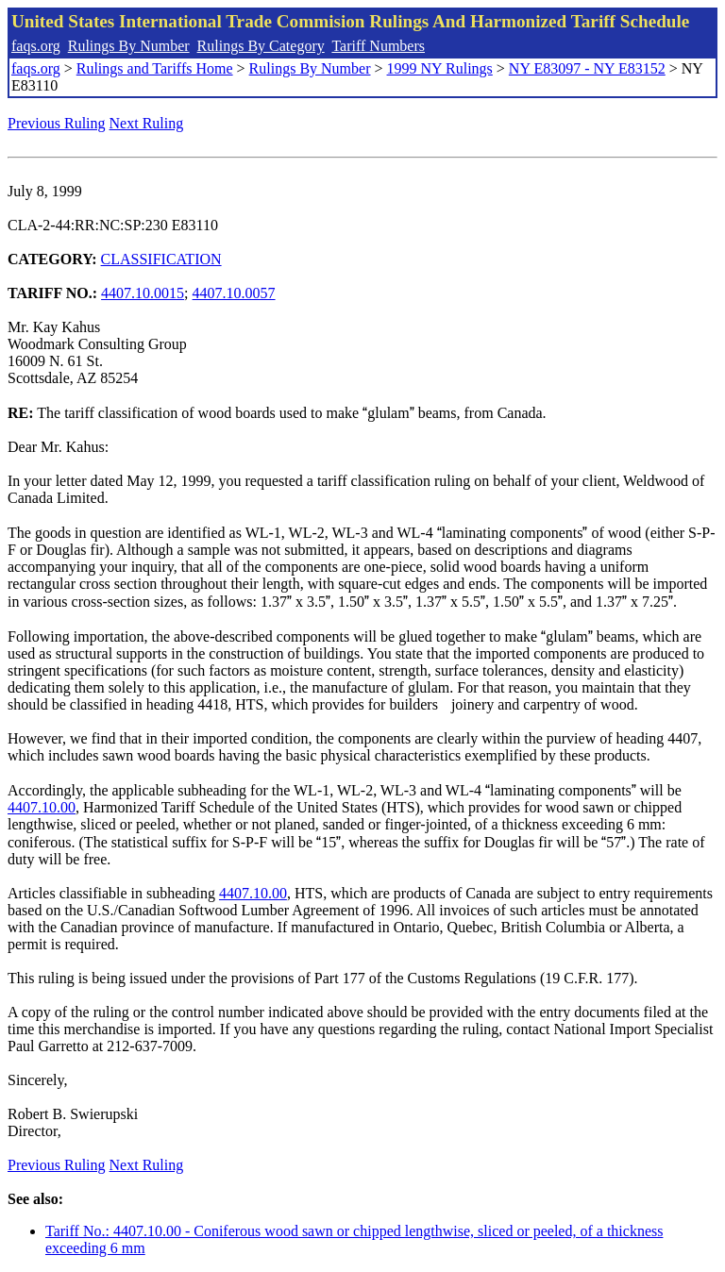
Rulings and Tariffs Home (154, 68)
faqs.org (35, 46)
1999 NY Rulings (440, 68)
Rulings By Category (261, 46)
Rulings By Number (129, 46)
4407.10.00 (42, 807)
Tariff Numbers (378, 46)
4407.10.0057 (234, 293)
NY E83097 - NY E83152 (587, 68)
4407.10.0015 (142, 293)
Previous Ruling (57, 123)
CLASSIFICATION (161, 259)
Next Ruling (147, 123)
